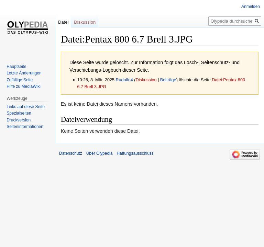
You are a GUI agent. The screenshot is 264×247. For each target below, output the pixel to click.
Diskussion (146, 80)
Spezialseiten (19, 113)
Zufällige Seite (20, 80)
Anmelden (250, 6)
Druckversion (19, 120)
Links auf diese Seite (26, 106)
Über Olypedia (99, 153)
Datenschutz (70, 153)
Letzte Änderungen (24, 73)
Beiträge (168, 80)
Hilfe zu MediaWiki (24, 86)
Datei (63, 22)
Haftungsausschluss (135, 153)
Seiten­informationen (25, 126)
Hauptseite (16, 66)
